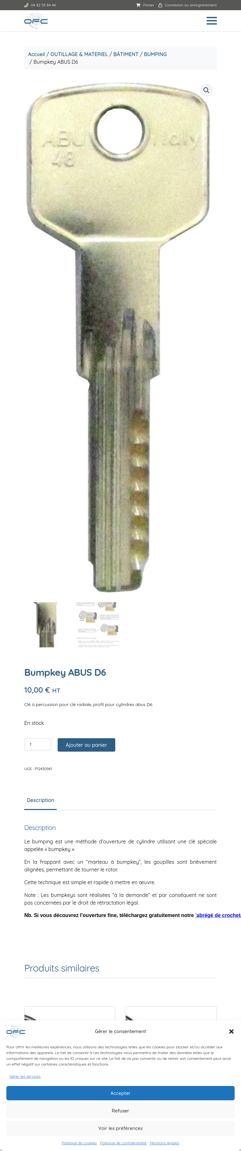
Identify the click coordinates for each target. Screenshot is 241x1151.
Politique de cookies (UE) (120, 1006)
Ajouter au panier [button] (74, 734)
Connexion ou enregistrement (186, 5)
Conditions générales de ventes (120, 955)
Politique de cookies (79, 1142)
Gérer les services (25, 1076)
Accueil (37, 54)
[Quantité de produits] (38, 343)
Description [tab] (41, 398)
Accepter (120, 1093)
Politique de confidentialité (123, 1142)
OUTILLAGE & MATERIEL (80, 54)
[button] (231, 1031)
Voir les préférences (120, 1128)
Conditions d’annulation (120, 986)
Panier (144, 5)
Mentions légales (164, 1142)
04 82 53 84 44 (41, 5)
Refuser (120, 1111)
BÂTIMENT (126, 54)
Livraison (120, 996)
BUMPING (156, 54)
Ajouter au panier (87, 343)
